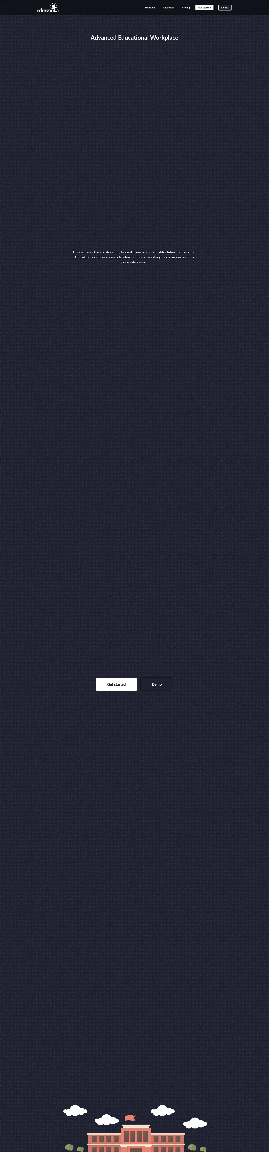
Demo (225, 7)
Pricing (186, 7)
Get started (204, 7)
